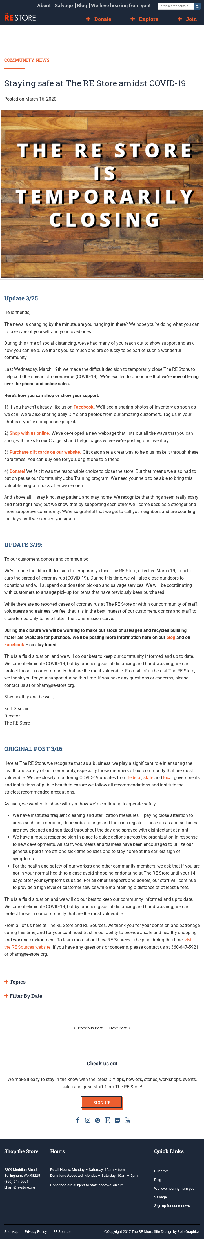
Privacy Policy (36, 1231)
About (44, 5)
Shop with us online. (30, 433)
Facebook (84, 407)
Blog (82, 5)
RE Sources (62, 1231)
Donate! (18, 471)
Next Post (120, 1027)
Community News (27, 60)
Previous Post (87, 1027)
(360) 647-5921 (16, 1181)
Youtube (127, 1120)
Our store (161, 1171)
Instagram (87, 1120)
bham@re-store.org (19, 1187)
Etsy (107, 1120)
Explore (148, 18)
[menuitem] (44, 5)
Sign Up (102, 1102)
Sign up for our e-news (172, 1206)
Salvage (64, 5)
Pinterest (97, 1120)
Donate (102, 18)
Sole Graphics (189, 1231)
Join (191, 18)
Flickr (117, 1120)
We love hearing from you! (120, 5)
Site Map (11, 1231)
